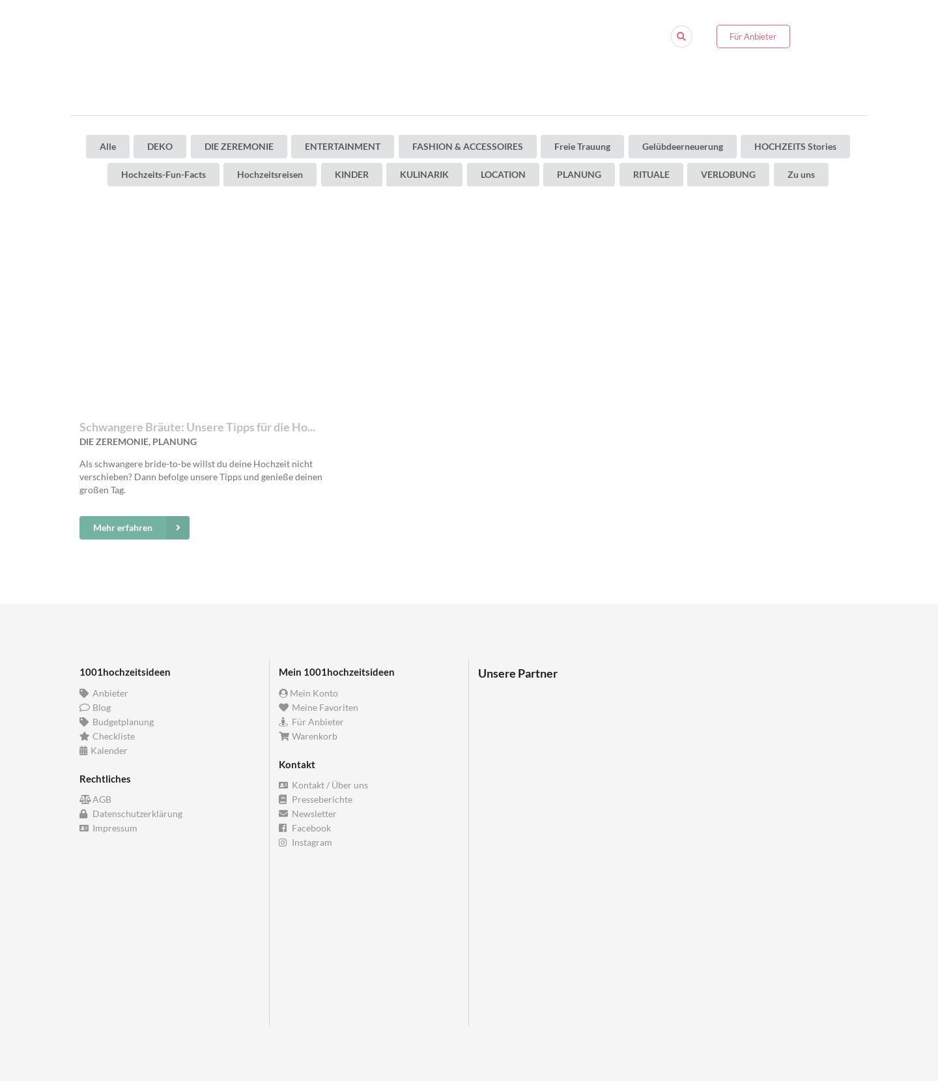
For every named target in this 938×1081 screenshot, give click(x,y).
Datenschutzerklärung (130, 813)
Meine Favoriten (318, 707)
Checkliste (107, 736)
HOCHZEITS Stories (795, 146)
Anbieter (103, 693)
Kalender (103, 750)
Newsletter (308, 813)
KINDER (352, 174)
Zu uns (801, 174)
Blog (95, 707)
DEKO (160, 146)
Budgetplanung (116, 721)
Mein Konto (308, 693)
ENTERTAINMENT (342, 146)
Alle (108, 146)
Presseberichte (315, 799)
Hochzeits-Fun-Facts (163, 174)
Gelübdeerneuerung (682, 146)
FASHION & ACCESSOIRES (467, 146)
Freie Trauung (582, 146)
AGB (95, 799)
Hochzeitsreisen (270, 174)
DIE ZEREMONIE (239, 146)
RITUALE (651, 174)
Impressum (108, 827)
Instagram (305, 842)
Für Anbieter (753, 36)
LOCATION (503, 174)
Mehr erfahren (141, 528)
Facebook (305, 827)
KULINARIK (424, 174)
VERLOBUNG (728, 174)
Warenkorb (308, 736)
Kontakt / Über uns (323, 785)
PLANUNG (579, 174)
